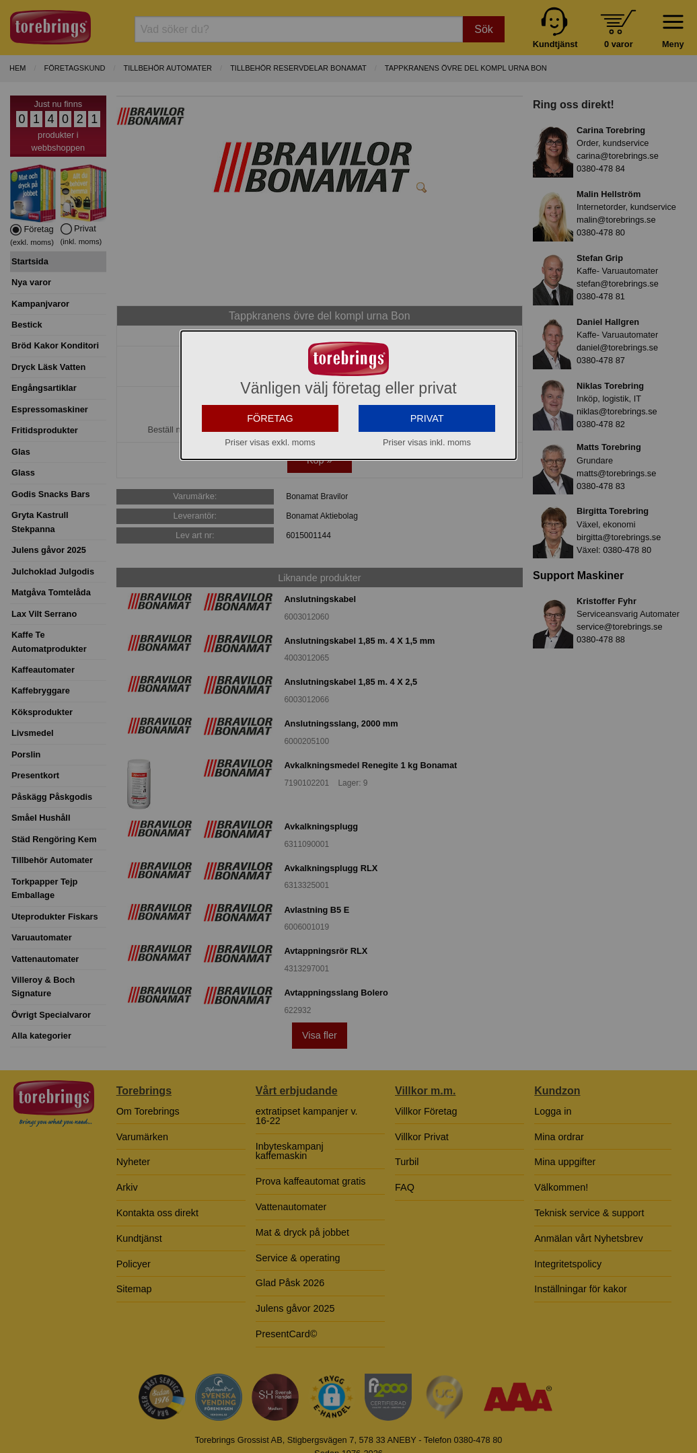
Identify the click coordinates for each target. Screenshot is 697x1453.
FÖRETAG (270, 470)
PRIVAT (427, 470)
